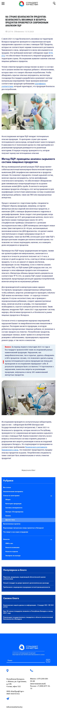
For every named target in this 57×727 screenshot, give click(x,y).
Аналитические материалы (13, 491)
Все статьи (7, 487)
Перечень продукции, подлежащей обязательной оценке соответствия (24, 578)
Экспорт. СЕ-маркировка (14, 512)
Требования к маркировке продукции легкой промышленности (26, 587)
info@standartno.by (14, 707)
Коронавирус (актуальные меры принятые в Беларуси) (23, 528)
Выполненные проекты (12, 524)
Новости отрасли (11, 551)
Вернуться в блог (28, 470)
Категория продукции (13, 504)
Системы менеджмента (13, 508)
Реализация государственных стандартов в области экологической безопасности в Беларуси (28, 618)
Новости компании (12, 547)
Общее (7, 499)
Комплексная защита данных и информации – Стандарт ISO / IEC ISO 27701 (28, 606)
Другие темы (10, 520)
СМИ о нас (9, 543)
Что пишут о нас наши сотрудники (15, 532)
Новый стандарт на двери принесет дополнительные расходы (26, 583)
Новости (6, 539)
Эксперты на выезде (12, 556)
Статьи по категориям (11, 496)
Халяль (8, 516)
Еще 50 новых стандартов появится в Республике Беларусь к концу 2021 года (28, 612)
